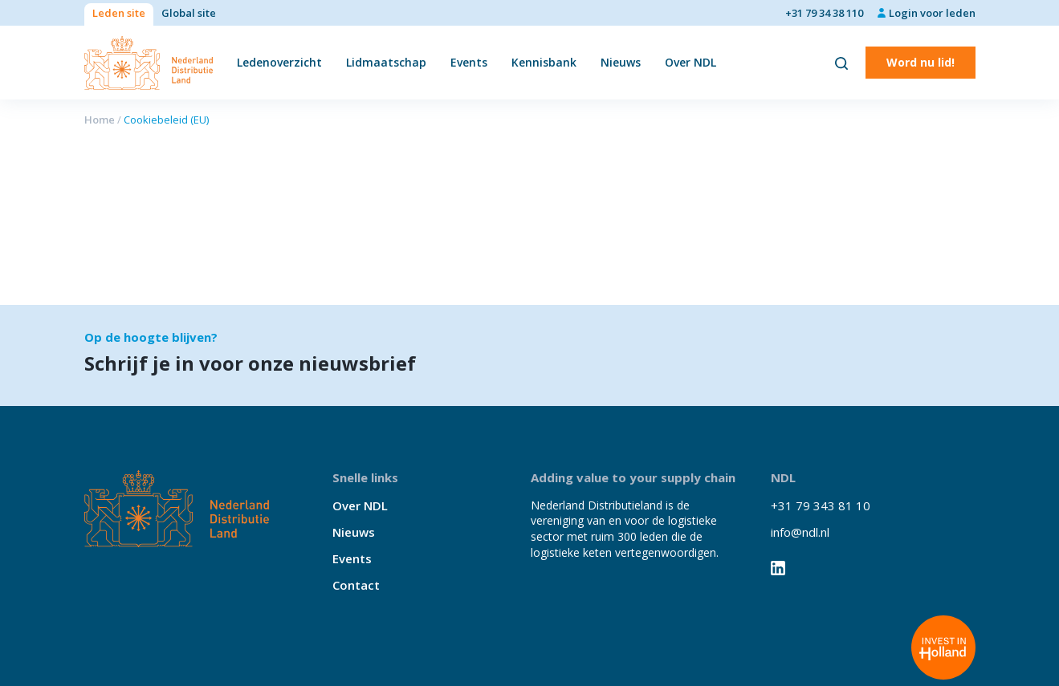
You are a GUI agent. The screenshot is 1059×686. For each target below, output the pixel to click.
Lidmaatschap (386, 62)
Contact (356, 585)
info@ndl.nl (800, 532)
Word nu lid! (920, 62)
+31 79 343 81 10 (820, 505)
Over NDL (690, 62)
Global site (188, 13)
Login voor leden (932, 13)
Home (99, 119)
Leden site (118, 13)
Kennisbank (543, 62)
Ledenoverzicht (279, 62)
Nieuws (621, 62)
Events (468, 62)
